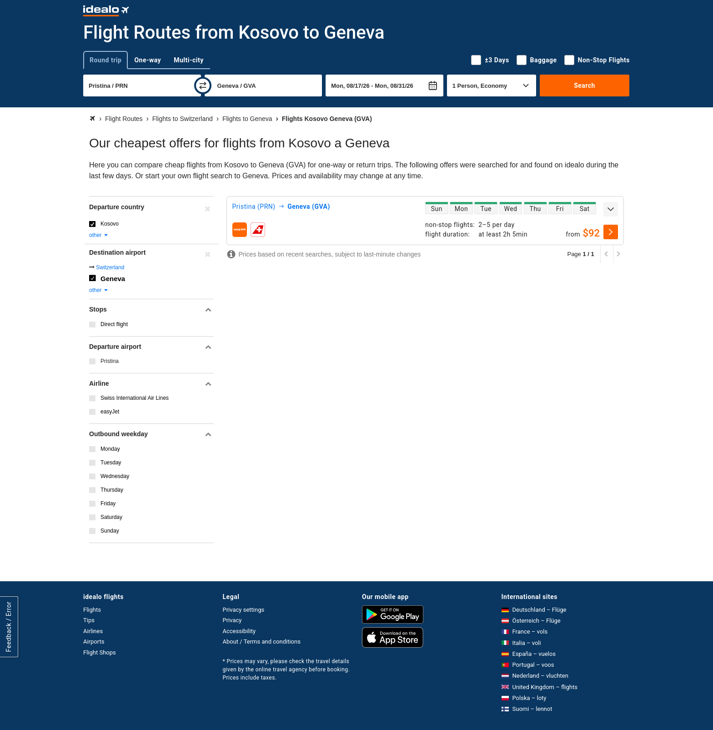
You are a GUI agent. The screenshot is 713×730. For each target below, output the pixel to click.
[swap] (202, 85)
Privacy (232, 620)
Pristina (109, 361)
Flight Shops (99, 652)
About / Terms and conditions (262, 641)
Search (584, 85)
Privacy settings (244, 609)
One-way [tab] (147, 60)
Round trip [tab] (105, 60)
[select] (610, 232)
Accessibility (239, 631)
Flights (92, 609)
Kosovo (109, 224)
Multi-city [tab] (189, 60)
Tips (89, 620)
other (99, 235)
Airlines (93, 631)
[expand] (610, 209)
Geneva (112, 278)
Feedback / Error (8, 626)
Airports (93, 641)
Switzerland (110, 267)
